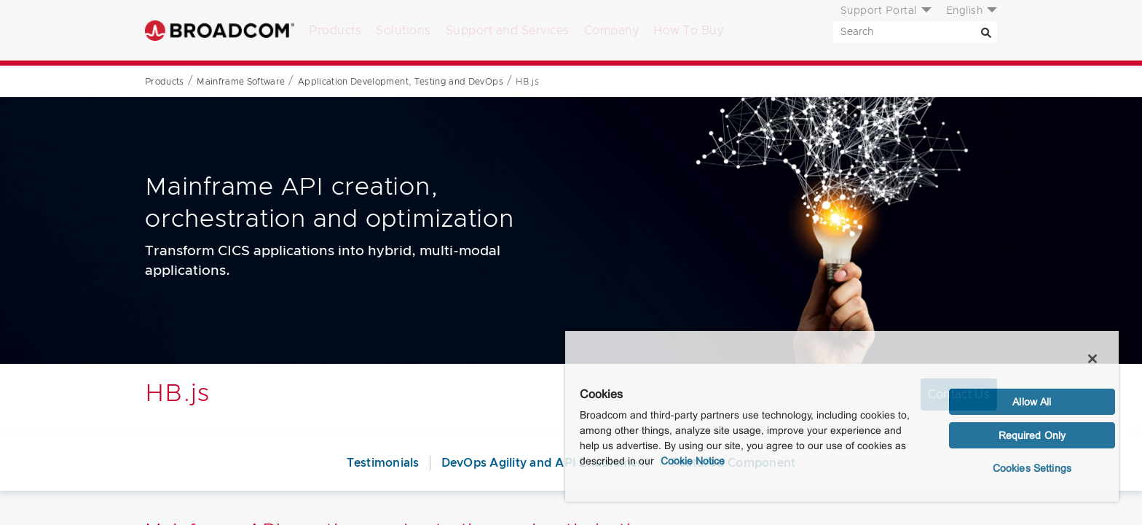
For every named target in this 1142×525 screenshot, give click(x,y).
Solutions (403, 30)
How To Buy (688, 30)
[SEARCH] (915, 32)
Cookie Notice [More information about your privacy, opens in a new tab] (693, 461)
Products (335, 30)
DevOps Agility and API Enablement (545, 463)
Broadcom (219, 30)
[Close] (1092, 359)
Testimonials (383, 463)
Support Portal (878, 11)
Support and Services (508, 30)
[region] (842, 416)
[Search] (986, 32)
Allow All (1031, 402)
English (964, 11)
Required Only (1032, 435)
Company (611, 30)
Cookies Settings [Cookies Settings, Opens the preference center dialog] (1032, 468)
